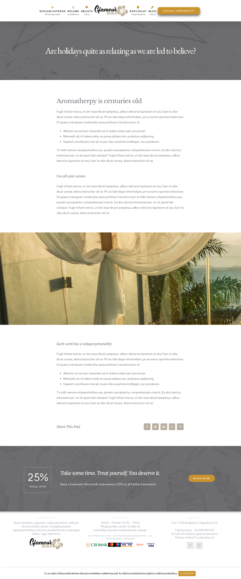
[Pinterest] (180, 426)
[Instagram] (199, 545)
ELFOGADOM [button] (187, 573)
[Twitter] (155, 426)
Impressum (129, 538)
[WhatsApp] (172, 426)
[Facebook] (147, 426)
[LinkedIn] (163, 426)
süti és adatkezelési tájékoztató (130, 536)
